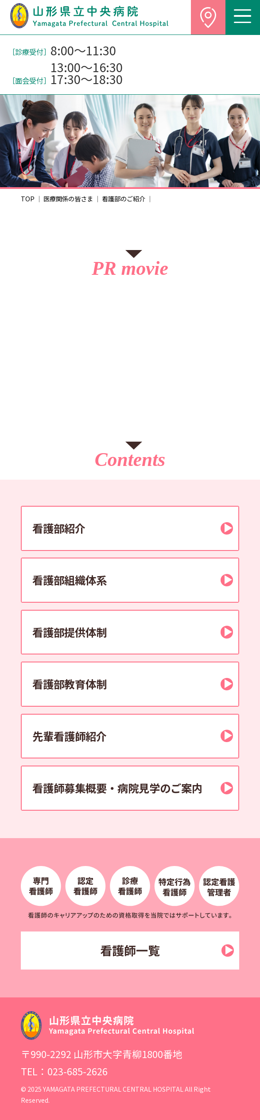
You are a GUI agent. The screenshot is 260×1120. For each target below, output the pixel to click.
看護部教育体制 (69, 684)
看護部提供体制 (69, 632)
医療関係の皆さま (68, 198)
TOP (28, 198)
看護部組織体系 (69, 580)
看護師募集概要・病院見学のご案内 (117, 788)
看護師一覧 (130, 950)
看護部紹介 (58, 528)
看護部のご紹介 (123, 198)
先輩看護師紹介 (69, 736)
